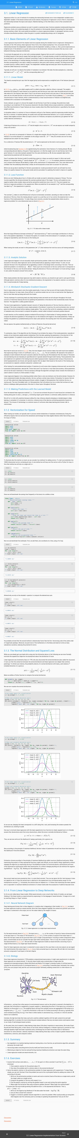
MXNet (19, 7)
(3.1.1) (7, 89)
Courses (52, 7)
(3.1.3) (7, 134)
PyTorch (29, 7)
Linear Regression (14, 2)
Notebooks (40, 7)
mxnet (8, 421)
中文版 (72, 7)
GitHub (62, 7)
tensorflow (26, 421)
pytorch (16, 421)
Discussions (7, 1117)
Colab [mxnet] (68, 13)
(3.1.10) (26, 351)
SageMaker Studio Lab (53, 13)
